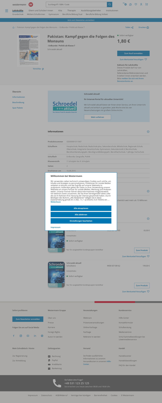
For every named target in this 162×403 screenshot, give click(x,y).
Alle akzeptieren (81, 208)
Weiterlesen (56, 202)
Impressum (55, 227)
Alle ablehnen (81, 214)
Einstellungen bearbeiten (81, 221)
